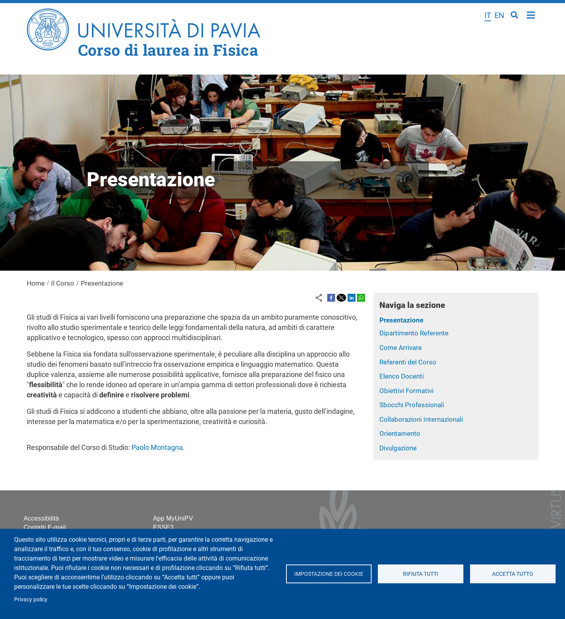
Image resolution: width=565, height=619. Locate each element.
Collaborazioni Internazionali (421, 419)
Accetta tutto (512, 574)
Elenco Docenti (401, 376)
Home (531, 14)
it (488, 15)
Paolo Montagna (157, 447)
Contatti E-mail (45, 527)
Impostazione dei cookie (328, 574)
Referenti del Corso (407, 362)
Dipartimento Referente (413, 333)
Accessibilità (41, 518)
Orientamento (399, 433)
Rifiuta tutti (420, 574)
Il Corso (62, 283)
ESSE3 (163, 527)
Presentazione (401, 320)
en (499, 15)
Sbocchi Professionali (411, 405)
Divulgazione (398, 448)
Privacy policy (30, 599)
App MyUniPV (173, 518)
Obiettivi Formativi (406, 391)
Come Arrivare (400, 347)
